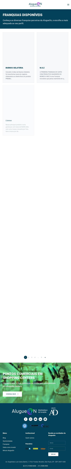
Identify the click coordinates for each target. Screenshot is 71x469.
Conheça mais (12, 394)
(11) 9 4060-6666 (29, 466)
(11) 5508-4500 (43, 466)
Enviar (53, 454)
